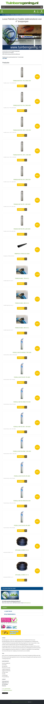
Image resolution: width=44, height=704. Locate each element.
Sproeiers (18, 657)
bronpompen (24, 655)
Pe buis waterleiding (35, 649)
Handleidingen (5, 675)
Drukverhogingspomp (6, 649)
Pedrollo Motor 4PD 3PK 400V (22, 525)
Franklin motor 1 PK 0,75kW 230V (22, 80)
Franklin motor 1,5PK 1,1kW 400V (22, 155)
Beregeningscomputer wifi (25, 644)
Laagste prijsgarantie (6, 669)
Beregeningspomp (5, 639)
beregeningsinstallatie (14, 643)
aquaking (15, 655)
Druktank (8, 643)
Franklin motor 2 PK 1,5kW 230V (22, 179)
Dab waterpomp (22, 647)
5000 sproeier (36, 655)
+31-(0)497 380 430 (6, 688)
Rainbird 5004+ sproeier (35, 646)
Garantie (3, 673)
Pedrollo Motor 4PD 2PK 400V (22, 476)
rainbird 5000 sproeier (16, 646)
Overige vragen (5, 672)
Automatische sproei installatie (24, 650)
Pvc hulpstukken (28, 649)
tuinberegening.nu (27, 602)
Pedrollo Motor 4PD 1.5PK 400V (22, 426)
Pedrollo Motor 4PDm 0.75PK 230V (22, 352)
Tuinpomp (4, 643)
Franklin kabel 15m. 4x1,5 (22, 278)
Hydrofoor (20, 655)
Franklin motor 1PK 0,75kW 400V (22, 105)
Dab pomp (12, 641)
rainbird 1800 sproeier (6, 647)
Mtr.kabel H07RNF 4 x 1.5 (22, 575)
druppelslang (11, 655)
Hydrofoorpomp (32, 639)
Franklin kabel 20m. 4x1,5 (22, 303)
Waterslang (21, 643)
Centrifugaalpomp (27, 641)
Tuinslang (4, 658)
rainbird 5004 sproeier (25, 646)
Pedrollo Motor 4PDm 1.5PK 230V (22, 451)
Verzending (4, 664)
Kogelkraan (25, 643)
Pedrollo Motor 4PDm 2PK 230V (22, 500)
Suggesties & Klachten (6, 670)
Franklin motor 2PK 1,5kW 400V (22, 204)
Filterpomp (6, 657)
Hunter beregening (9, 644)
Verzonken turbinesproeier (7, 650)
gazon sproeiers (5, 655)
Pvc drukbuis (22, 649)
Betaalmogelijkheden (6, 663)
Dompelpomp (17, 639)
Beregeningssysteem (6, 641)
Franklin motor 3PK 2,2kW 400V (22, 229)
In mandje (22, 86)
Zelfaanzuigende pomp (19, 641)
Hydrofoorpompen (36, 647)
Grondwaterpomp (34, 641)
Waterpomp (22, 639)
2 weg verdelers (34, 643)
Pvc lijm (29, 643)
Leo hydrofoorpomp (15, 647)
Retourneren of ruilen (6, 667)
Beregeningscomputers (36, 657)
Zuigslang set (15, 650)
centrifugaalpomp (28, 657)
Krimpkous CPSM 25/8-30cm (22, 253)
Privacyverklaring (5, 676)
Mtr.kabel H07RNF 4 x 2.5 (22, 550)
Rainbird (26, 639)
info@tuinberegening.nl (7, 690)
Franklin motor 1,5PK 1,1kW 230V (22, 130)
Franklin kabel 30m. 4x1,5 (22, 327)
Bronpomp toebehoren (15, 649)
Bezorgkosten (4, 666)
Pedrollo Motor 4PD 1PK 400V (22, 377)
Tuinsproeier (11, 639)
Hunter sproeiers (16, 644)
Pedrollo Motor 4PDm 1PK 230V (22, 402)
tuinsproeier (8, 658)
